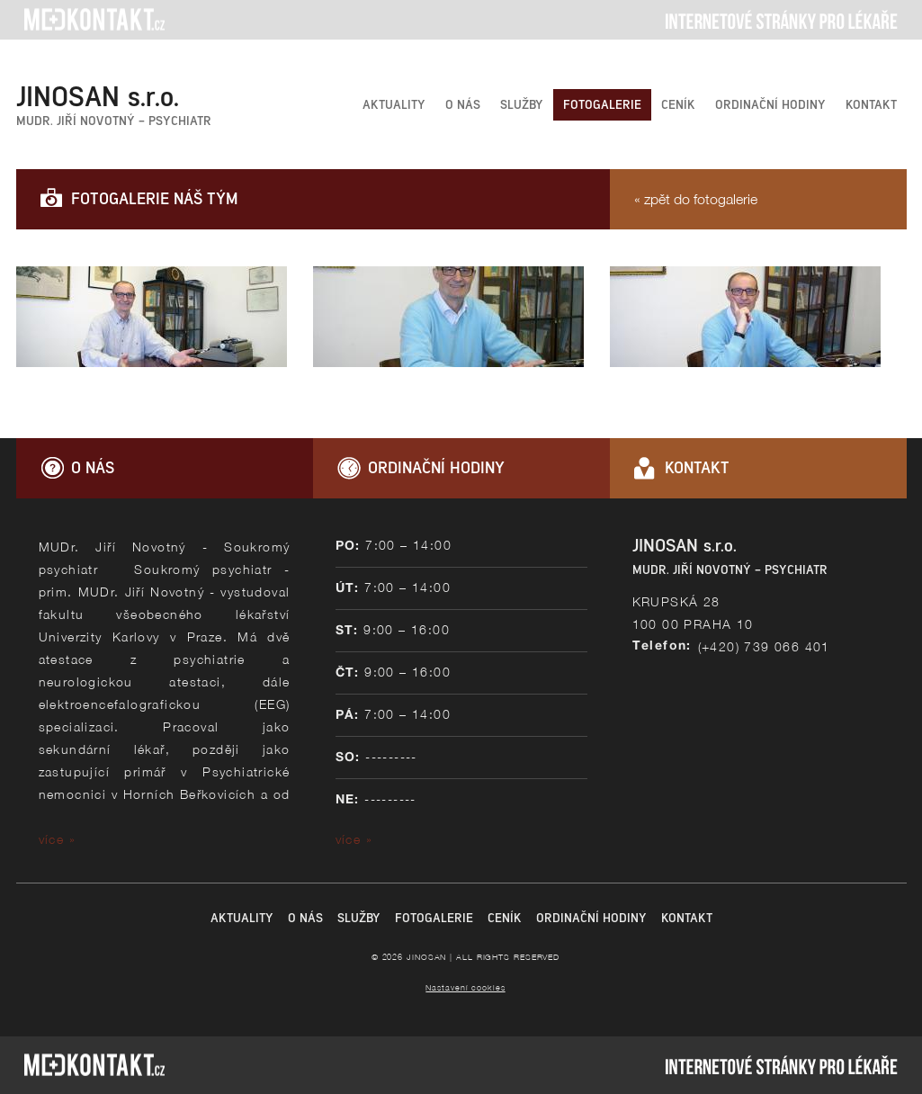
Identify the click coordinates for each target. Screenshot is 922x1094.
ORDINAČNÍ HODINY (770, 104)
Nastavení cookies (465, 987)
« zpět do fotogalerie (695, 199)
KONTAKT (871, 104)
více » (57, 839)
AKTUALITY (394, 104)
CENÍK (678, 104)
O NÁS (462, 104)
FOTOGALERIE (602, 104)
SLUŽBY (521, 104)
